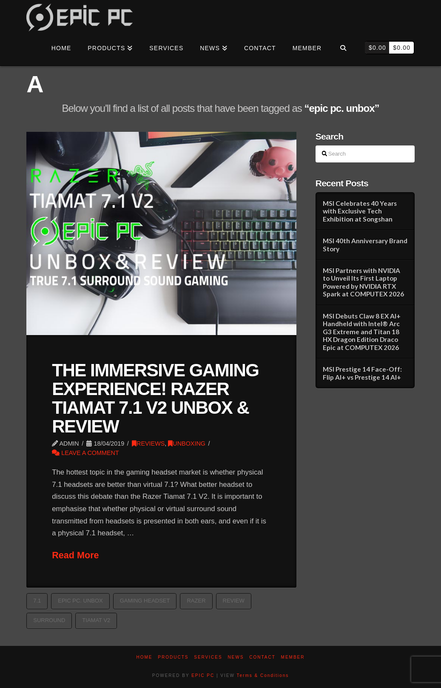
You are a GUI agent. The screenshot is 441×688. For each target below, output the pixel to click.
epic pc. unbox (80, 600)
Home (145, 657)
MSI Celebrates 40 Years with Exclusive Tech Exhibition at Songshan (360, 211)
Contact (262, 657)
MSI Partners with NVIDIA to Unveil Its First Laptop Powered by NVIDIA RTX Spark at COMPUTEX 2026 (363, 282)
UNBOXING (186, 443)
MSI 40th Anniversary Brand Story (365, 245)
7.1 (37, 600)
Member (293, 657)
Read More (75, 555)
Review (234, 600)
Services (208, 657)
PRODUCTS (173, 657)
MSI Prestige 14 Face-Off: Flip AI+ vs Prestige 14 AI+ (362, 373)
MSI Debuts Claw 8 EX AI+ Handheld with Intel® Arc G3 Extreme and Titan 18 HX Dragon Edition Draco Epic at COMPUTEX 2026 (362, 331)
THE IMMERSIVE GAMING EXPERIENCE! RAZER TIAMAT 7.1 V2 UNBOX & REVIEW (155, 398)
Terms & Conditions (263, 675)
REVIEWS (148, 443)
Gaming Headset (145, 600)
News (236, 657)
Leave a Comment (85, 452)
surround (49, 620)
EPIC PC (202, 675)
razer (196, 600)
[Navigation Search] (343, 48)
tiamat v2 (96, 620)
